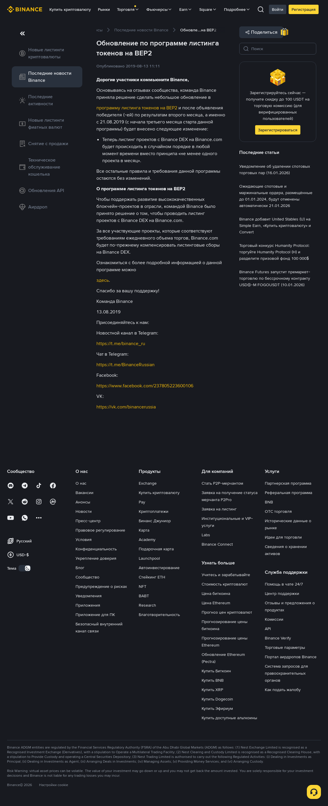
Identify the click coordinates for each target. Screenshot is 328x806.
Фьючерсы (159, 9)
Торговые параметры (285, 647)
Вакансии (84, 492)
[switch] (25, 568)
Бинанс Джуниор (155, 520)
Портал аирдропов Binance (291, 656)
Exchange (148, 483)
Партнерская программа (288, 483)
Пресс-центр (88, 520)
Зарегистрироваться (277, 130)
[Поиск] (281, 48)
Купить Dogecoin (217, 699)
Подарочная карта (156, 549)
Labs (206, 534)
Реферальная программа (288, 492)
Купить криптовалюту (70, 9)
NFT (142, 586)
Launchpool (149, 558)
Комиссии (274, 619)
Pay (142, 502)
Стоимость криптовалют (225, 584)
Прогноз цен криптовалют (227, 612)
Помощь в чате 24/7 (284, 584)
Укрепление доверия (96, 558)
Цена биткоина (216, 593)
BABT (144, 595)
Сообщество (87, 577)
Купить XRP (212, 689)
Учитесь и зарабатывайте (226, 574)
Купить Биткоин (216, 670)
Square (208, 9)
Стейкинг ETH (152, 577)
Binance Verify (278, 638)
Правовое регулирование (100, 530)
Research (147, 605)
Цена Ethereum (216, 602)
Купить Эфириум (217, 708)
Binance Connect (217, 544)
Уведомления (89, 595)
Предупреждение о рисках (101, 586)
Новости (84, 511)
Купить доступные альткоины (229, 717)
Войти (277, 9)
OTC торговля (278, 511)
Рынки (104, 9)
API (268, 628)
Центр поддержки (282, 593)
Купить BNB (213, 680)
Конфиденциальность (96, 549)
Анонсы (83, 502)
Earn (185, 9)
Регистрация (304, 9)
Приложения (88, 605)
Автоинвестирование (159, 567)
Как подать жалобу (283, 689)
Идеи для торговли (283, 537)
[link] (47, 53)
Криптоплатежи (153, 511)
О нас (81, 483)
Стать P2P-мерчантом (222, 483)
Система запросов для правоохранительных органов (286, 673)
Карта (144, 530)
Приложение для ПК (95, 614)
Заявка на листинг (219, 509)
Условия (84, 539)
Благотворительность (159, 614)
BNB (269, 502)
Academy (147, 539)
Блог (80, 567)
